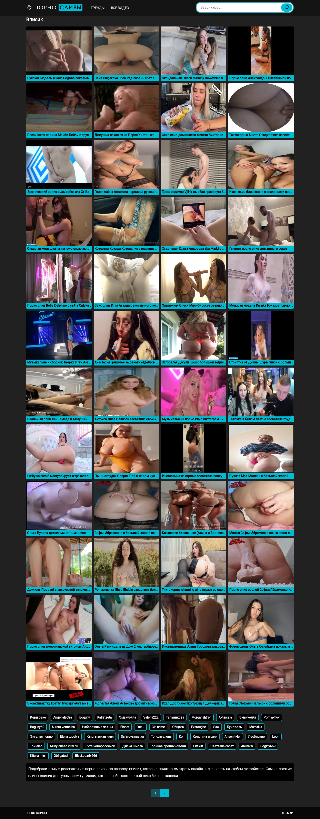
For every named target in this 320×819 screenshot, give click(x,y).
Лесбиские (256, 737)
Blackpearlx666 (86, 756)
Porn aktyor (271, 717)
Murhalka (255, 727)
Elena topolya (69, 737)
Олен (140, 727)
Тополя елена (161, 737)
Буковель (234, 727)
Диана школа (132, 746)
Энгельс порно (41, 737)
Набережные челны (97, 727)
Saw (216, 727)
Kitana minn (38, 756)
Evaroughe (198, 727)
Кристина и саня (205, 737)
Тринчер (36, 746)
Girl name (158, 727)
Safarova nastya (132, 737)
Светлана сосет (222, 746)
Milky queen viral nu (64, 746)
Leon (275, 737)
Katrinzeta (104, 717)
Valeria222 (151, 717)
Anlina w (247, 746)
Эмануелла (247, 717)
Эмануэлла (127, 717)
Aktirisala (225, 717)
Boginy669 (268, 746)
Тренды (98, 8)
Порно (54, 7)
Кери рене (38, 717)
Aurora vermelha (63, 727)
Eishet (124, 727)
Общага (178, 727)
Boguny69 (37, 727)
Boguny (84, 717)
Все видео (120, 8)
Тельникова (175, 717)
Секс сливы (37, 813)
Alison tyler (232, 737)
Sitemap (287, 813)
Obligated (61, 756)
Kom (182, 737)
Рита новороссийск (100, 746)
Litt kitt (198, 746)
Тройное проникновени (168, 746)
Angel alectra (62, 717)
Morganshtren (201, 717)
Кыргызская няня (100, 737)
